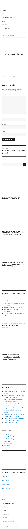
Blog (3, 21)
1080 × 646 (15, 76)
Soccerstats (5, 476)
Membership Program (8, 17)
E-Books (4, 14)
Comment (5, 94)
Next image (5, 49)
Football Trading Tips (10, 439)
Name (4, 117)
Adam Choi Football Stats (9, 489)
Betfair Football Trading (11, 437)
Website (4, 131)
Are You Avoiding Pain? (10, 422)
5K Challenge (7, 435)
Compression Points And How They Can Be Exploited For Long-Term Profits (14, 410)
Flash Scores (6, 480)
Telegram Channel (8, 35)
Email (4, 124)
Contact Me (6, 28)
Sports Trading (8, 443)
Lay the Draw (7, 441)
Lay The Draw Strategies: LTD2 (13, 307)
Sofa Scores (5, 484)
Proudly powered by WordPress (11, 526)
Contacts (5, 24)
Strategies (7, 445)
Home (4, 10)
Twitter (5, 32)
